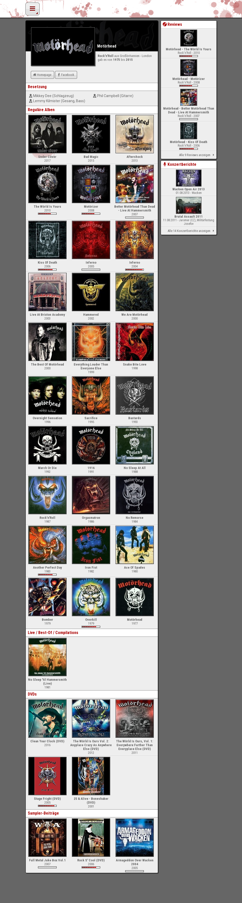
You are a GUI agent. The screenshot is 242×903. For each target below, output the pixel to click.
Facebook (65, 75)
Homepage (41, 75)
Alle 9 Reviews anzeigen (197, 155)
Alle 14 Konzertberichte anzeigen (192, 231)
